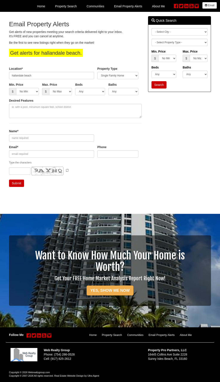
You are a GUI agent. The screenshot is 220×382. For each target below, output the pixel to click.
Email (209, 5)
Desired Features (21, 100)
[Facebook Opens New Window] (176, 5)
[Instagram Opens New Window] (196, 5)
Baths (112, 84)
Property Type (107, 68)
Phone (102, 147)
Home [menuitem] (41, 6)
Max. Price (49, 84)
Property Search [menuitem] (66, 6)
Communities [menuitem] (95, 6)
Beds (78, 84)
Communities (135, 335)
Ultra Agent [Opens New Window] (93, 375)
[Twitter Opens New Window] (181, 5)
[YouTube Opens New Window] (191, 5)
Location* (16, 68)
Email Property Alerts (161, 335)
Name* (13, 131)
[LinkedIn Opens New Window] (186, 5)
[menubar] (101, 6)
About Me (186, 335)
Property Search (112, 335)
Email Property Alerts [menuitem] (128, 6)
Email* (13, 147)
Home (93, 335)
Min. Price (16, 84)
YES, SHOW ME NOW (110, 290)
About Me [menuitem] (158, 6)
